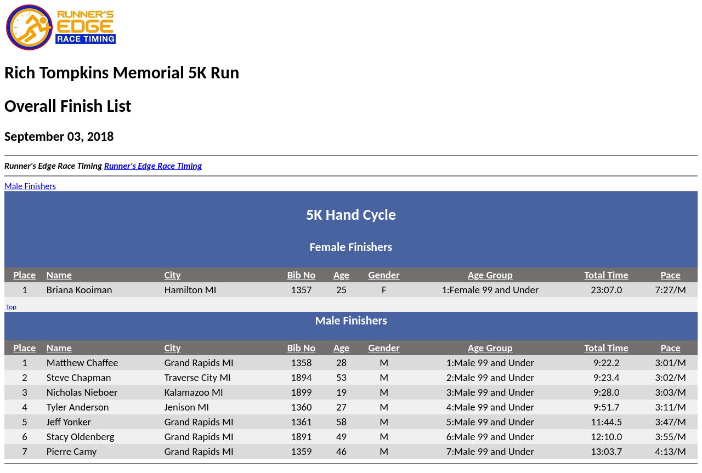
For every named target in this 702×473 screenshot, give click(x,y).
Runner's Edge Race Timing (153, 166)
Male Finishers (30, 186)
